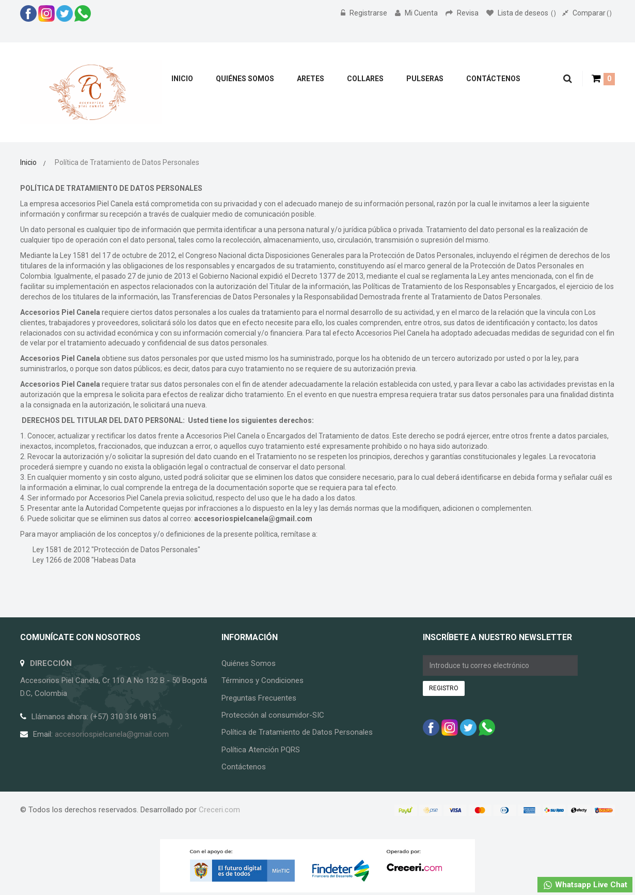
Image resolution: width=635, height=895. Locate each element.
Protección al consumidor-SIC (272, 715)
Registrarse (365, 13)
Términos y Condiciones (262, 680)
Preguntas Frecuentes (258, 698)
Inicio (28, 162)
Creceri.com (219, 809)
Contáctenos (243, 766)
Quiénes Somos (248, 663)
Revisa (463, 13)
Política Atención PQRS (260, 749)
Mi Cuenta (417, 13)
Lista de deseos (521, 13)
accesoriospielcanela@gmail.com (253, 518)
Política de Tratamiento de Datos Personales (297, 732)
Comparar (587, 13)
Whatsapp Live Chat (585, 885)
